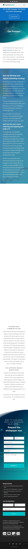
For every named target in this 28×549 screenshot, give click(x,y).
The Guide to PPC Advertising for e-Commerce (13, 489)
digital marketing (7, 50)
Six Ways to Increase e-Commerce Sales (12, 494)
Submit (14, 465)
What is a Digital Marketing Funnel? (11, 496)
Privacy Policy (14, 546)
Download (14, 17)
